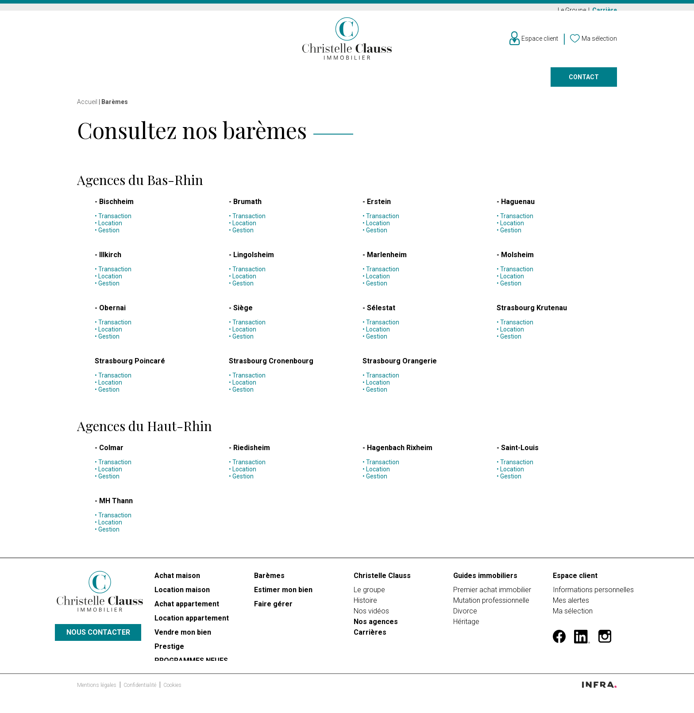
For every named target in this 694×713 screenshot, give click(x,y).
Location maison (182, 593)
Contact (584, 82)
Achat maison (177, 579)
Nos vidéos (371, 614)
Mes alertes (571, 604)
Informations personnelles (593, 593)
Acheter (90, 82)
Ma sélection (573, 614)
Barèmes (269, 579)
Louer (144, 82)
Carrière (604, 10)
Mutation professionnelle (491, 604)
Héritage (466, 625)
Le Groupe (572, 10)
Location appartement (191, 621)
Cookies (172, 696)
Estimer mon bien (283, 593)
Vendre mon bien (182, 636)
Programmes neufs (333, 82)
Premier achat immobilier (492, 593)
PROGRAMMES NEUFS (191, 664)
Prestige (255, 82)
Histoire (365, 604)
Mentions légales (97, 696)
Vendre (197, 82)
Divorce (465, 614)
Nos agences (484, 82)
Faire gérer (414, 82)
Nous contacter (98, 639)
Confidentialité (140, 696)
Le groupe (369, 593)
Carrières (370, 636)
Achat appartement (186, 607)
